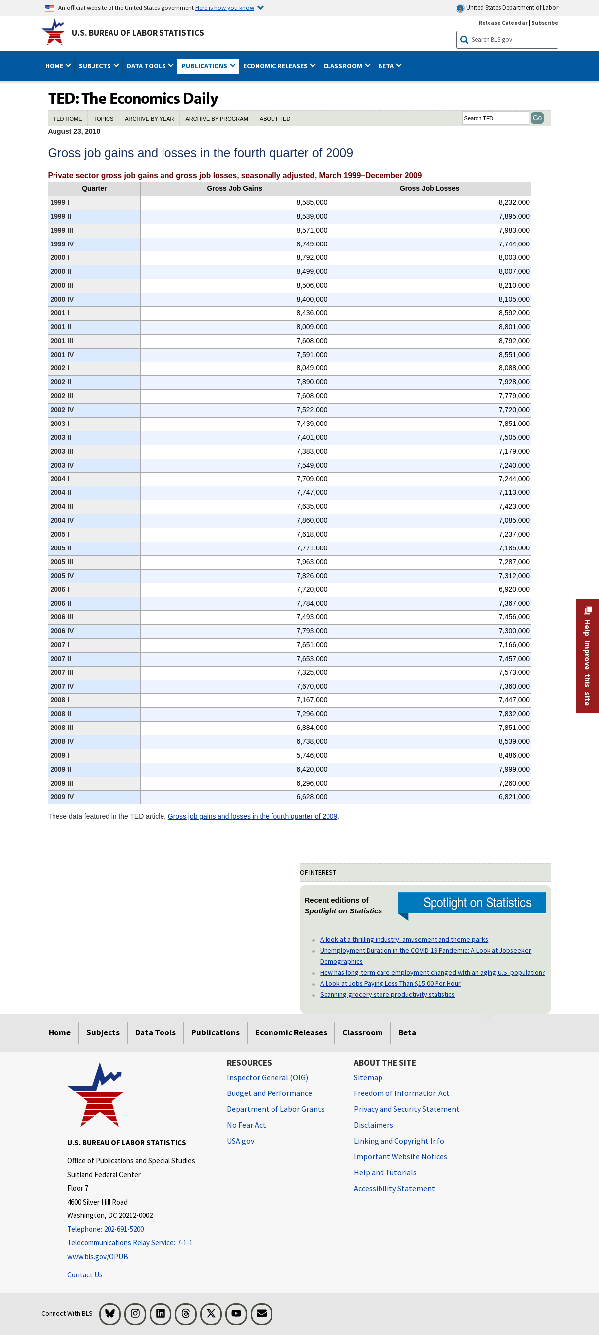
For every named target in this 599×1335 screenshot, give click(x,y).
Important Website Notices (400, 1156)
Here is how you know (224, 7)
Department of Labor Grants (276, 1109)
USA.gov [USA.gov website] (240, 1141)
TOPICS (103, 118)
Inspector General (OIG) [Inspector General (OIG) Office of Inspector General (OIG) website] (267, 1077)
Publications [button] (205, 65)
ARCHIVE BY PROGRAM (216, 118)
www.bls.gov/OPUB (97, 1256)
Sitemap (368, 1077)
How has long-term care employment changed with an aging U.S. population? (432, 972)
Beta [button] (386, 65)
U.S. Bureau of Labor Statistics (138, 32)
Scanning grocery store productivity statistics (387, 994)
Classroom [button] (343, 65)
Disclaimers (373, 1125)
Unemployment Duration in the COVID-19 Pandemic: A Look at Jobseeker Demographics (425, 956)
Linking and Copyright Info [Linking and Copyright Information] (399, 1141)
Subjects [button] (95, 65)
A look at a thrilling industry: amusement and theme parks (404, 939)
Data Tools (155, 1032)
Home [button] (55, 65)
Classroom (362, 1032)
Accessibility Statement (394, 1188)
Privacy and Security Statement (407, 1109)
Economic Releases (291, 1032)
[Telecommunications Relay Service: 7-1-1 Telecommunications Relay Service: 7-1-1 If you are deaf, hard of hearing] (139, 1243)
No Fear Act (246, 1125)
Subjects (103, 1032)
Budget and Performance (269, 1093)
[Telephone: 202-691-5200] (139, 1229)
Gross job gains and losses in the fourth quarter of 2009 (252, 816)
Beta (407, 1032)
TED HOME (67, 118)
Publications (215, 1032)
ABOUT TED (275, 118)
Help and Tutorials (385, 1172)
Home (60, 1032)
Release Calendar (503, 22)
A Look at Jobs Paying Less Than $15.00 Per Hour (390, 983)
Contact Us (85, 1274)
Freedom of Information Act (402, 1093)
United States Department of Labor (507, 8)
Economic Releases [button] (276, 65)
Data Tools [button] (147, 65)
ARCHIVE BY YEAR (149, 118)
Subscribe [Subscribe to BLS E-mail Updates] (544, 22)
